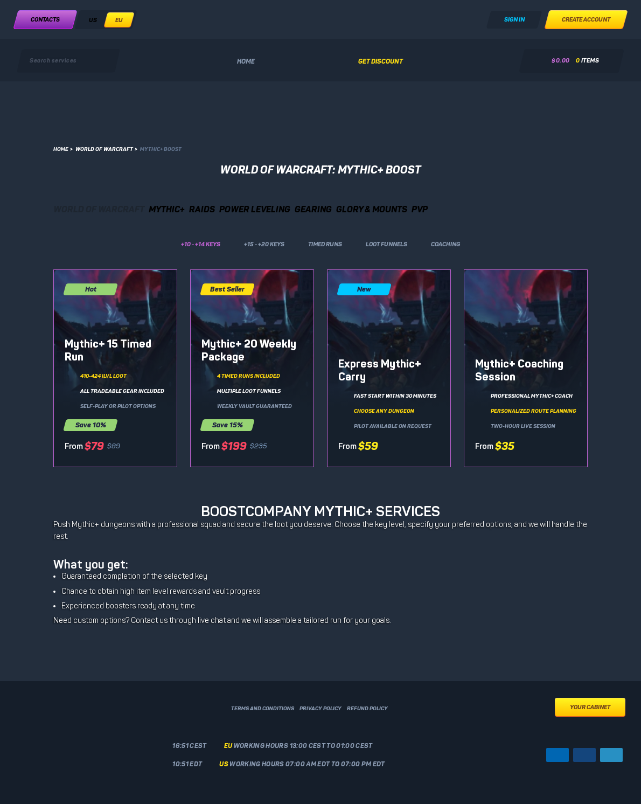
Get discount (380, 61)
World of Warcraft (106, 149)
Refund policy (367, 708)
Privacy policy (320, 708)
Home (246, 61)
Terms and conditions (262, 708)
